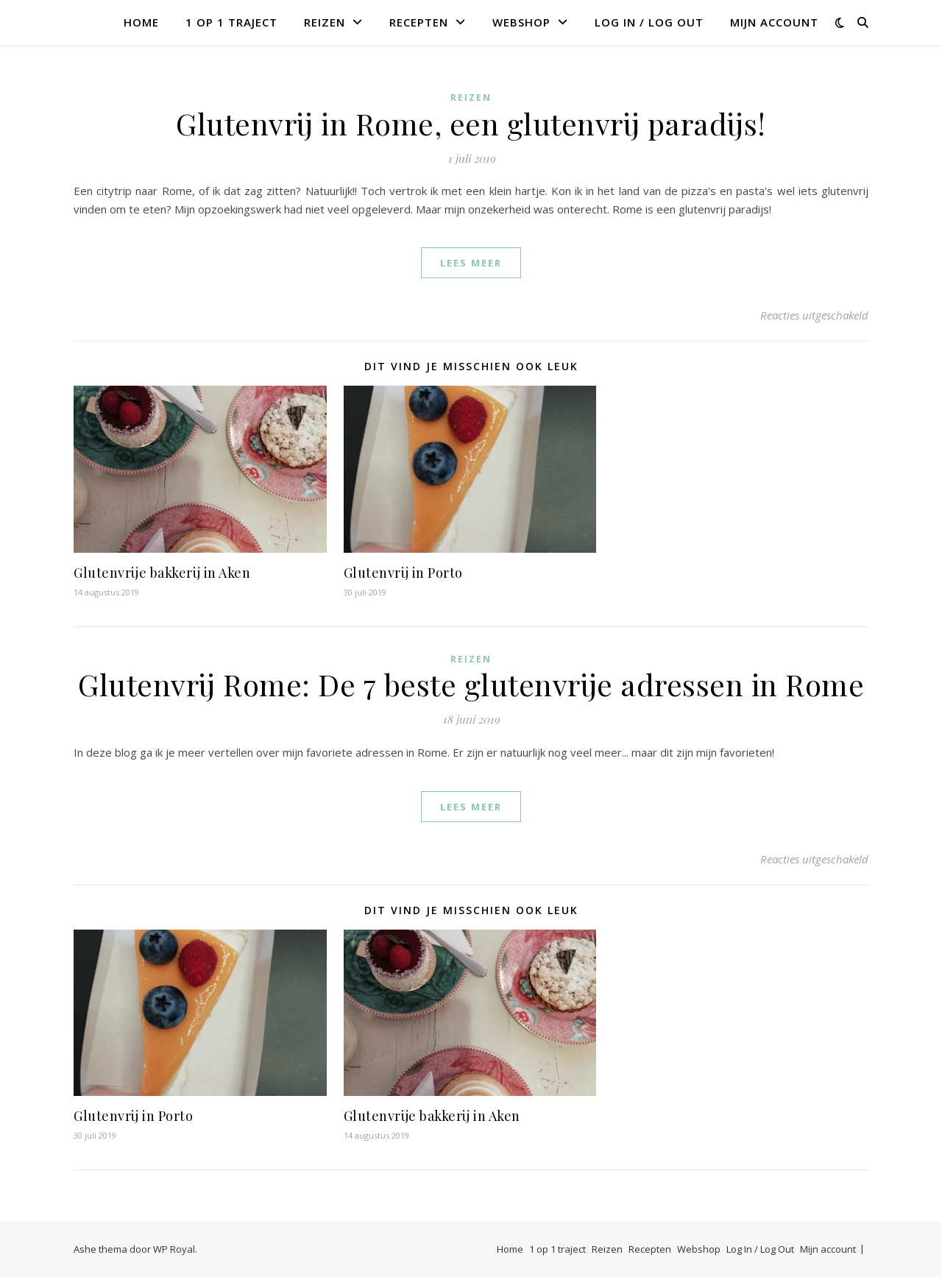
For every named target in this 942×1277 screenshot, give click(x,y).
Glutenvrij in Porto (403, 572)
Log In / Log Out (649, 22)
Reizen (324, 22)
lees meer (471, 262)
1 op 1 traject (231, 22)
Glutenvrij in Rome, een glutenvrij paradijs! (471, 123)
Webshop (521, 22)
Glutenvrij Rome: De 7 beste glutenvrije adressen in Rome (471, 684)
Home (141, 22)
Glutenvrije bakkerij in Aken (162, 572)
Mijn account (774, 22)
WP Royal (174, 1249)
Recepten (418, 22)
